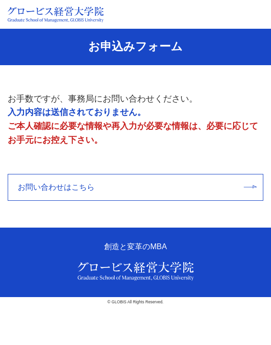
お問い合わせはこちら (137, 187)
